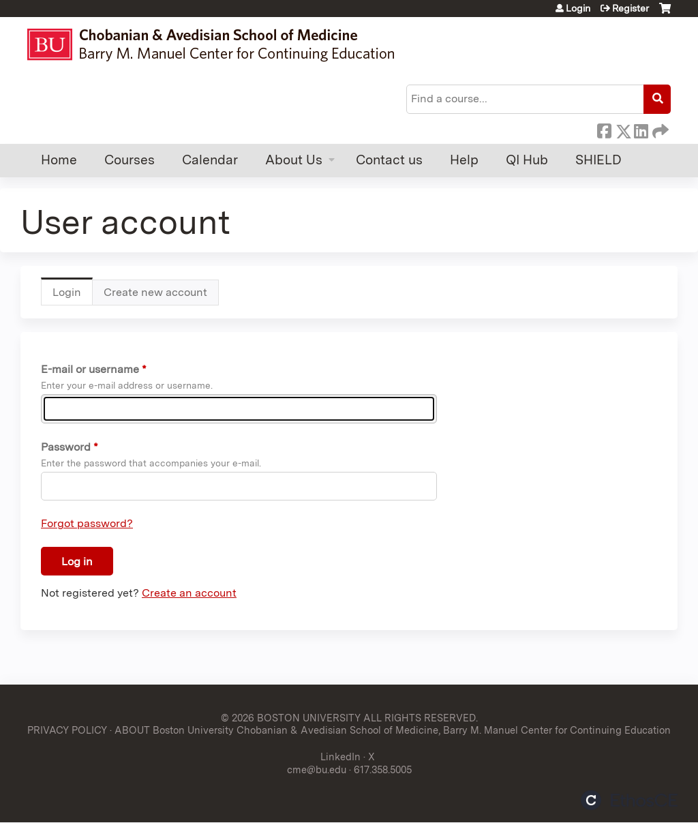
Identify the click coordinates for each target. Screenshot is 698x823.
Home (59, 160)
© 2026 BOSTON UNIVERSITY (291, 717)
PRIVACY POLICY (67, 730)
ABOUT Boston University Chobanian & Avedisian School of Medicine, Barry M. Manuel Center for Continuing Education (393, 730)
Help (464, 160)
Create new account (155, 292)
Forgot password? (87, 523)
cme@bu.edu (316, 769)
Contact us (389, 160)
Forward (659, 129)
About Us (293, 160)
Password (66, 446)
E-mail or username (90, 369)
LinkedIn (641, 129)
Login (578, 8)
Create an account (189, 592)
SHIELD (598, 160)
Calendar (210, 160)
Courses (129, 160)
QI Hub (527, 160)
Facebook (604, 129)
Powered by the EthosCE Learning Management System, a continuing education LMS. (629, 800)
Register (630, 8)
